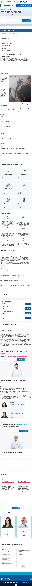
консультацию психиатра (13, 255)
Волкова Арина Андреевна (16, 413)
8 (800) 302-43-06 (23, 1)
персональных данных (20, 361)
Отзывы (2, 46)
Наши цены (3, 40)
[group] (8, 557)
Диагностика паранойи (5, 41)
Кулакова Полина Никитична (16, 404)
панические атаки (4, 272)
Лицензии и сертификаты (6, 50)
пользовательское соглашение (17, 583)
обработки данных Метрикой (8, 583)
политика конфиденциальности (20, 582)
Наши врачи (3, 48)
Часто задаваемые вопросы (6, 45)
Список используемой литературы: (7, 43)
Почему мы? (3, 36)
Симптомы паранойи (5, 38)
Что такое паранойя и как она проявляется (9, 33)
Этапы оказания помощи (5, 35)
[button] (14, 505)
